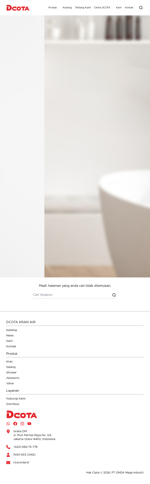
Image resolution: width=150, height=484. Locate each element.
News (10, 335)
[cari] (72, 294)
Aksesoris (12, 378)
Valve (10, 383)
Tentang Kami (83, 8)
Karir (119, 8)
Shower (11, 372)
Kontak (129, 8)
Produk (52, 8)
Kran (9, 362)
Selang (10, 367)
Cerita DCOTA (102, 8)
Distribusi (12, 404)
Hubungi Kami (16, 399)
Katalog (67, 8)
